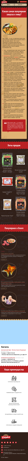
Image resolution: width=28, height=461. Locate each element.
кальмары (16, 57)
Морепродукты (7, 55)
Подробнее (4, 259)
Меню (8, 4)
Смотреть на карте (5, 351)
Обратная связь (23, 1)
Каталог (20, 4)
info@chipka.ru (6, 447)
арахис (8, 72)
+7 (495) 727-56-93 (7, 445)
